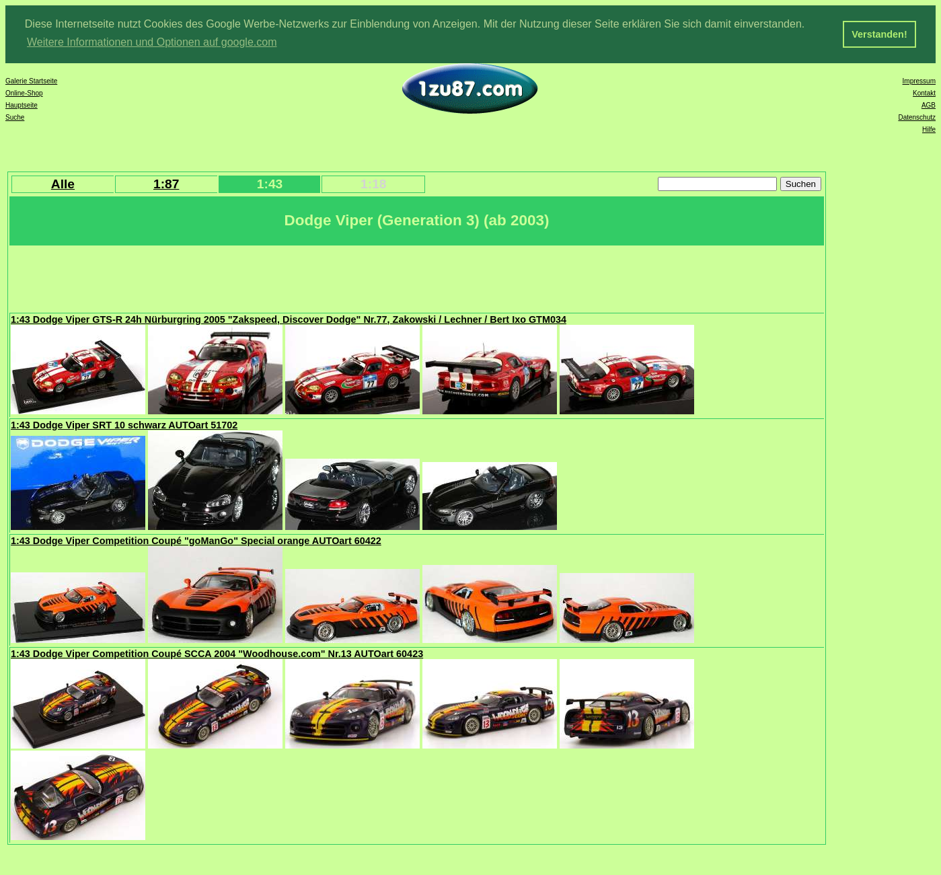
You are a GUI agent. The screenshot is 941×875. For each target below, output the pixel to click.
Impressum (919, 79)
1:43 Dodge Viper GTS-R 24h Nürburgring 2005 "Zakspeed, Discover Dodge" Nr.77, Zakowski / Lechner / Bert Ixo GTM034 (288, 318)
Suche (14, 116)
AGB (928, 104)
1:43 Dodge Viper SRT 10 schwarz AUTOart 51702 (124, 423)
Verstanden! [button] (879, 34)
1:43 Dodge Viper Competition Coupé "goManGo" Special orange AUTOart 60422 (196, 539)
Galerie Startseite (31, 79)
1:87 (166, 183)
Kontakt (924, 92)
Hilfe (929, 128)
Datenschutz (917, 116)
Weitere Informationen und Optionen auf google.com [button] (152, 42)
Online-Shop (24, 92)
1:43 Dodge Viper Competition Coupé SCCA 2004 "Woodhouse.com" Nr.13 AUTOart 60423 (217, 652)
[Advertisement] (255, 276)
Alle (63, 183)
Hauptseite (21, 104)
